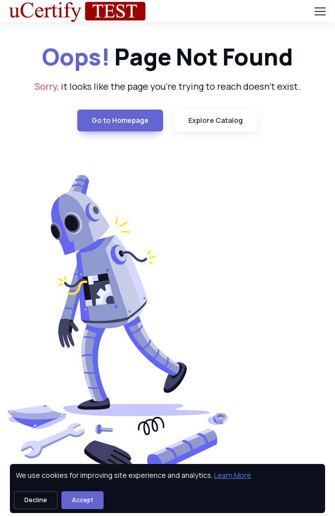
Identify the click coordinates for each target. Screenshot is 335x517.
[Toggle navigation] (319, 11)
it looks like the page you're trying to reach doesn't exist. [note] (167, 86)
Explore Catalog (215, 120)
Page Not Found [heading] (167, 57)
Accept (82, 500)
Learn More (232, 475)
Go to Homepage (120, 120)
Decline (35, 500)
